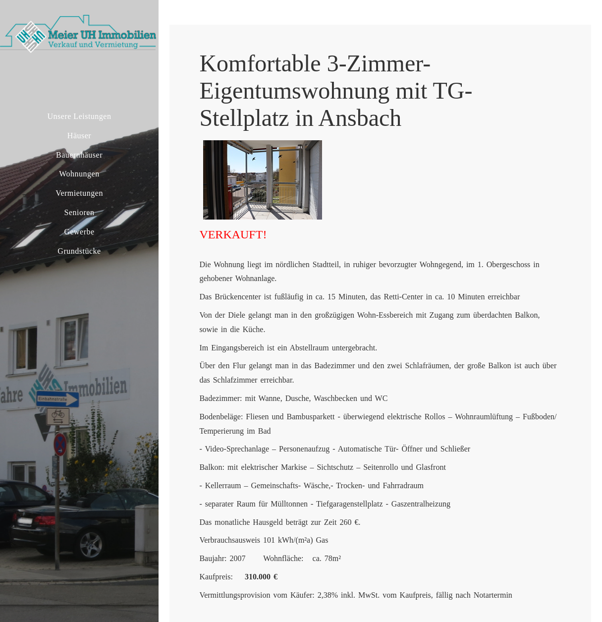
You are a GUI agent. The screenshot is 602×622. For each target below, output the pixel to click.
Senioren (79, 212)
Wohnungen (79, 174)
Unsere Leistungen (79, 116)
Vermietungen (79, 193)
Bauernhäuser (79, 155)
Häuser (79, 135)
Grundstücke (79, 251)
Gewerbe (79, 231)
